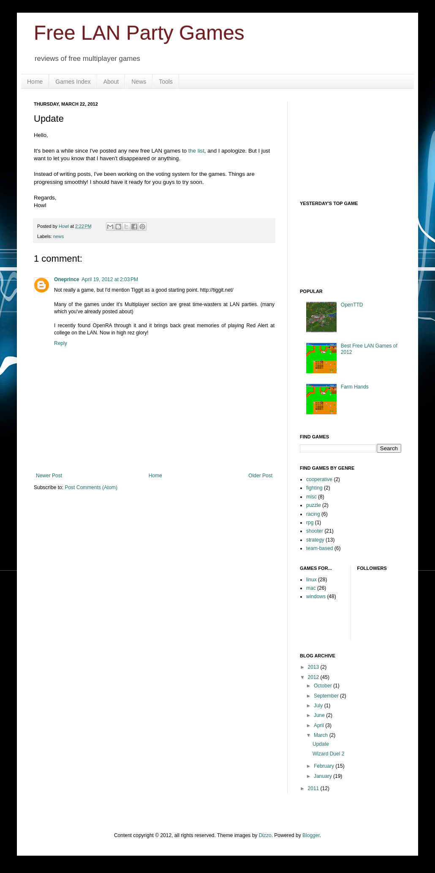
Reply (60, 343)
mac (311, 588)
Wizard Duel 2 (328, 754)
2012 (314, 677)
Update (321, 744)
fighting (314, 488)
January (323, 776)
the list (196, 151)
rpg (309, 522)
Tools (166, 81)
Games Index (72, 81)
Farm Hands (355, 387)
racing (313, 514)
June (320, 715)
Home (35, 81)
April (319, 725)
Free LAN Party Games (139, 33)
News (138, 81)
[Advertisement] (342, 143)
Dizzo (265, 835)
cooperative (319, 479)
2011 (314, 788)
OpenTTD (352, 305)
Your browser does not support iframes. (363, 242)
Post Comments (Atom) (91, 487)
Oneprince (66, 279)
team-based (319, 548)
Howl (64, 226)
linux (311, 580)
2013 (314, 667)
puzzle (313, 505)
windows (316, 596)
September (327, 696)
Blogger (311, 835)
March (321, 735)
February (324, 766)
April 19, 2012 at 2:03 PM (110, 279)
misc (311, 497)
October (323, 686)
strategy (315, 540)
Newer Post (49, 476)
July (319, 706)
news (58, 236)
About (111, 81)
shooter (314, 531)
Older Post (260, 476)
